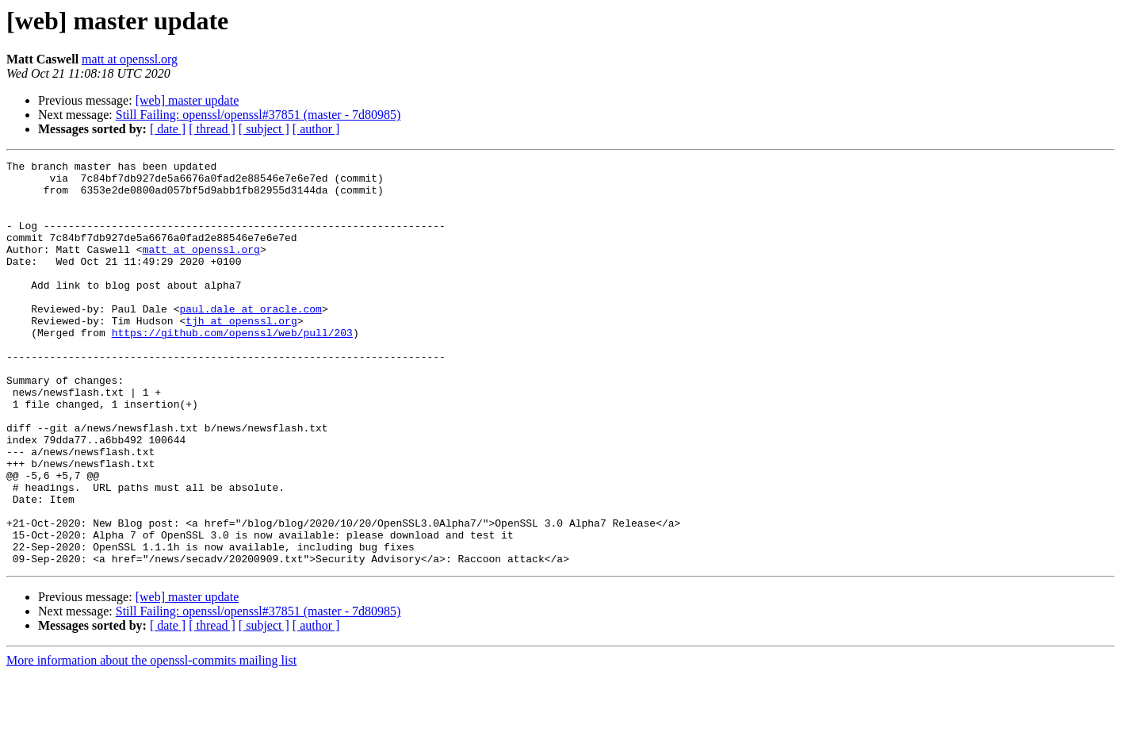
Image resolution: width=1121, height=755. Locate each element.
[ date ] (168, 129)
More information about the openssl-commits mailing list (151, 741)
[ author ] (316, 129)
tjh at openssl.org (241, 354)
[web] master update (187, 100)
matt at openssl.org (130, 59)
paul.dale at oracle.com (250, 339)
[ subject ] (264, 129)
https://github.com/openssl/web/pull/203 (232, 368)
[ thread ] (212, 129)
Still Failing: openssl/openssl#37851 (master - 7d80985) (258, 114)
